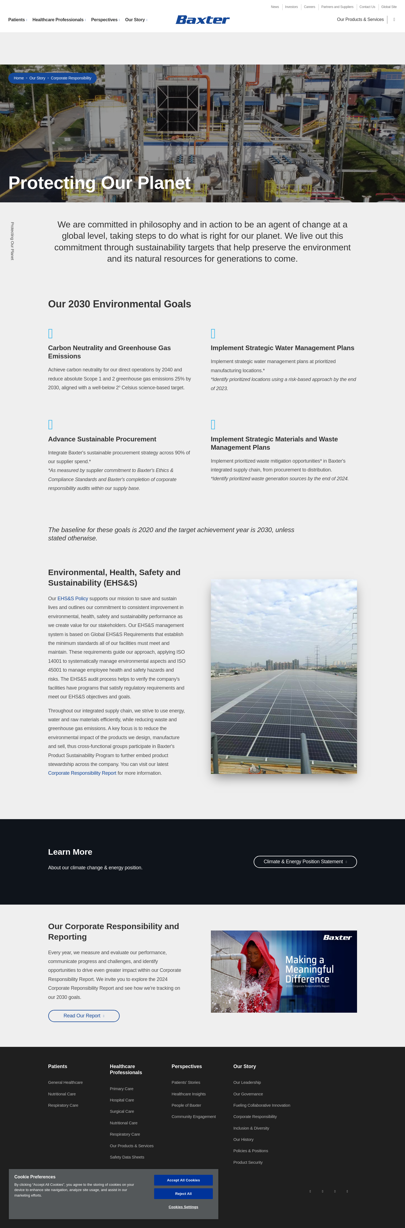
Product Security (248, 1162)
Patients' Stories (186, 1082)
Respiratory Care (63, 1105)
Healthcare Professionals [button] (58, 19)
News (275, 7)
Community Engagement (194, 1116)
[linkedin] (310, 1191)
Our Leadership (247, 1082)
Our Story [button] (135, 19)
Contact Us (367, 7)
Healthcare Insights (189, 1094)
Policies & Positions (251, 1150)
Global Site (389, 7)
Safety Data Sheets (127, 1157)
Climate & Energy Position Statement (304, 861)
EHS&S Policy (73, 598)
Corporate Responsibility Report (82, 773)
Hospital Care (122, 1100)
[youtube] (347, 1191)
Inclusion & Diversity (251, 1128)
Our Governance (248, 1094)
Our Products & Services (360, 19)
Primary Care (121, 1088)
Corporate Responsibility (71, 78)
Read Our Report (83, 1015)
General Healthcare (65, 1082)
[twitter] (334, 1191)
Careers (309, 7)
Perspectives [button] (104, 19)
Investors (291, 7)
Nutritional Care (62, 1094)
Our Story (37, 78)
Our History (244, 1139)
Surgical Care (122, 1111)
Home (19, 78)
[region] (113, 1194)
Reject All (183, 1194)
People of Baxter (186, 1105)
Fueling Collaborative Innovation (262, 1105)
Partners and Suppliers (337, 7)
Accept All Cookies (183, 1180)
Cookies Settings (184, 1207)
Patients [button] (16, 19)
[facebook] (322, 1191)
